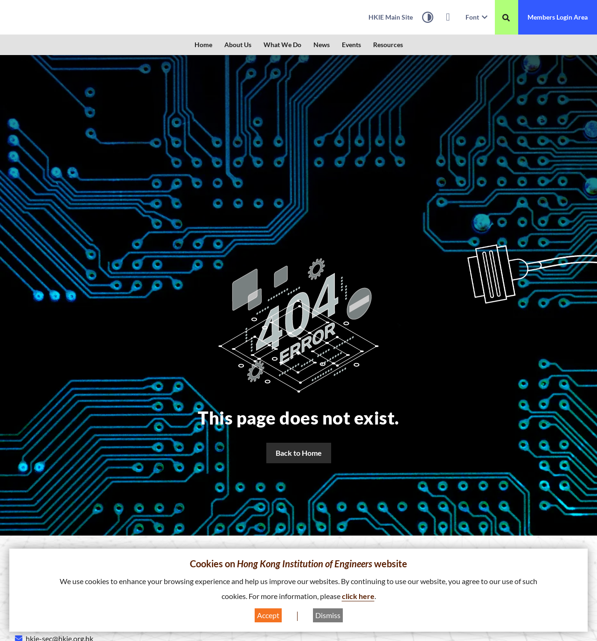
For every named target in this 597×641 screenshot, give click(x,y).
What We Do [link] (282, 45)
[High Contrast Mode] (428, 18)
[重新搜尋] (506, 17)
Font (476, 17)
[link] (67, 17)
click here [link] (358, 596)
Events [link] (351, 45)
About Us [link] (237, 45)
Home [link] (203, 45)
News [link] (321, 45)
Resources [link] (388, 45)
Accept (268, 615)
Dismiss (327, 615)
